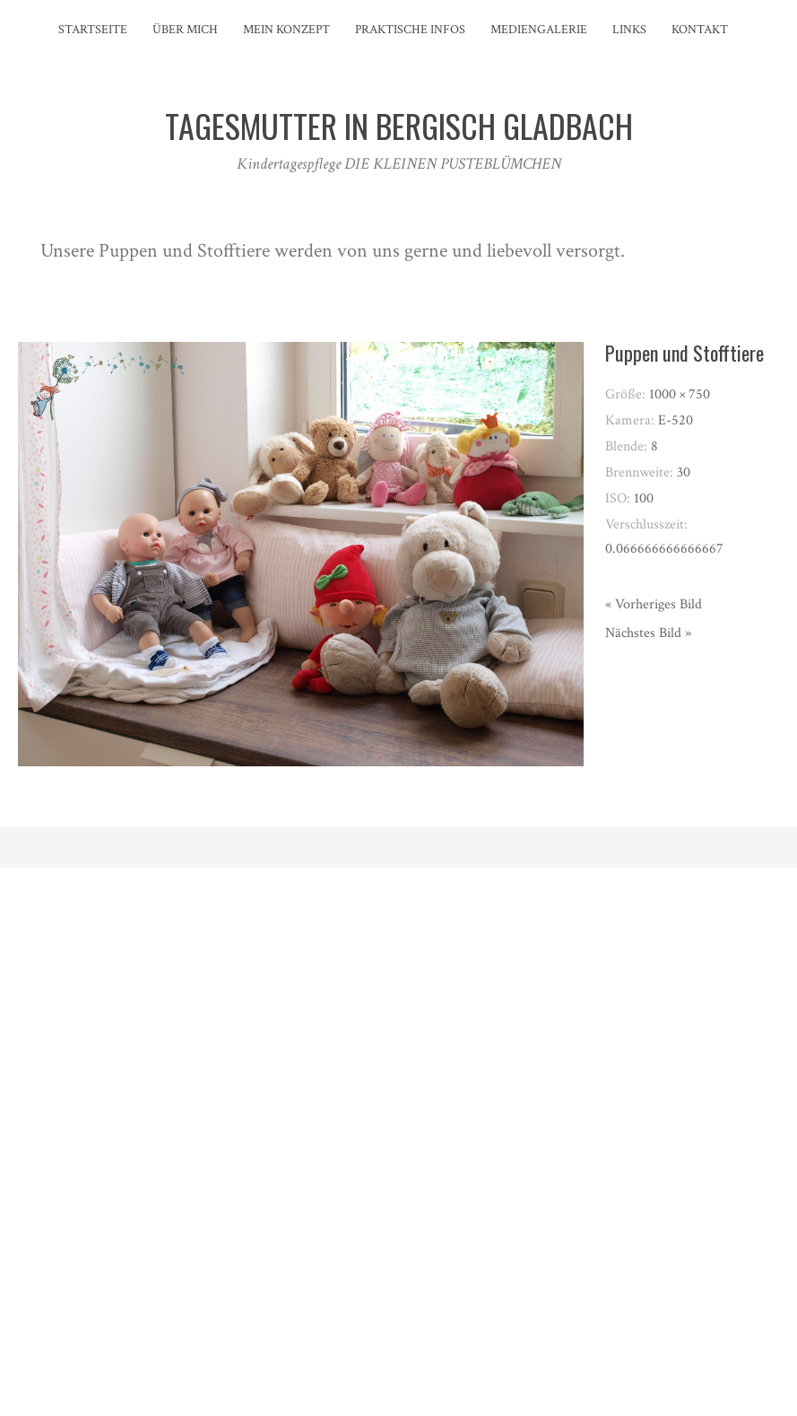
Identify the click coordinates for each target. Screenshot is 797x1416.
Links (629, 30)
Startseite (92, 30)
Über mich (185, 30)
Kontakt (699, 30)
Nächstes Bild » (648, 633)
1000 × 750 (679, 394)
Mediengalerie (538, 30)
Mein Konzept (286, 30)
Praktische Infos (410, 30)
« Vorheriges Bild (653, 604)
